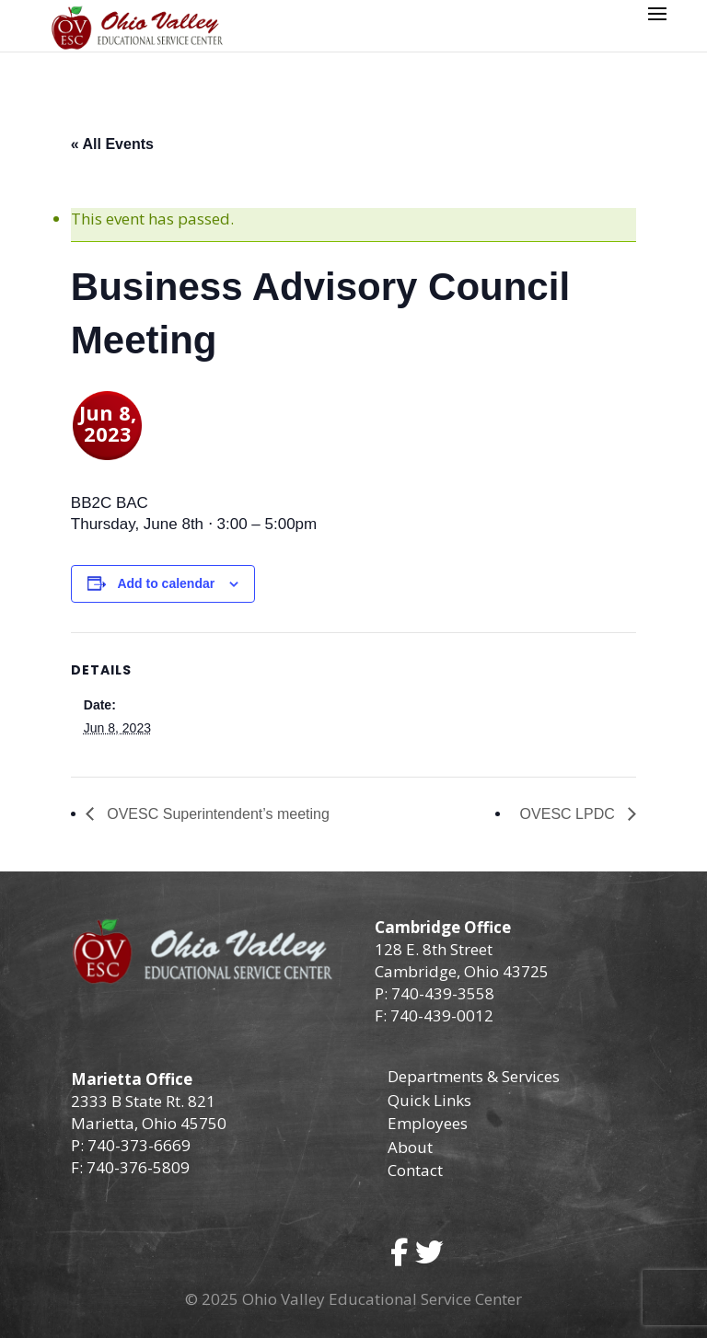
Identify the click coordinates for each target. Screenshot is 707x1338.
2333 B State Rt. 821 (143, 1101)
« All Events (112, 144)
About (410, 1147)
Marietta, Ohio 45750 (148, 1123)
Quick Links (429, 1100)
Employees (428, 1123)
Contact (415, 1170)
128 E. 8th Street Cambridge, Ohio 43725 (462, 960)
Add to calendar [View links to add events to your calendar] (165, 583)
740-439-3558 (441, 993)
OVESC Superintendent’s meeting (216, 814)
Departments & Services (474, 1076)
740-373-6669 (139, 1145)
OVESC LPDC (570, 814)
